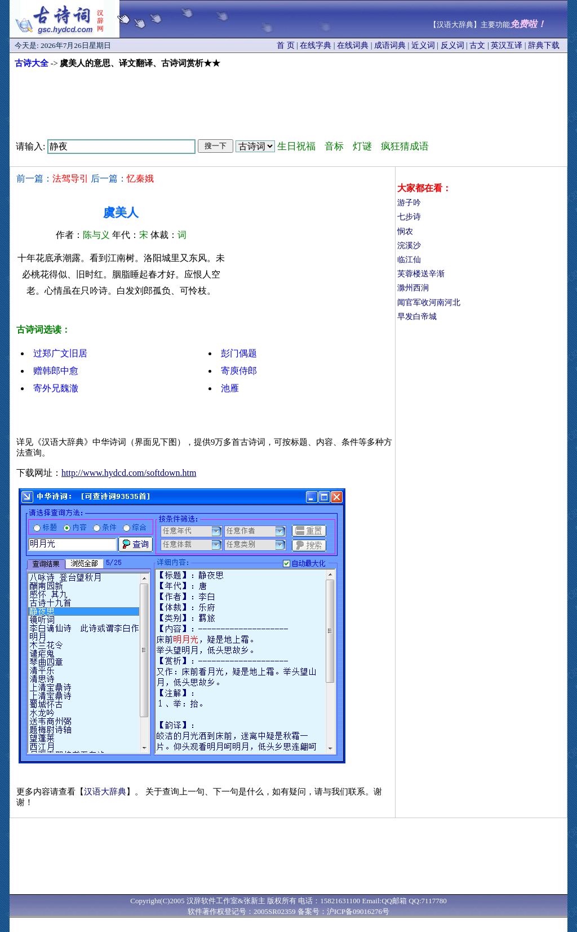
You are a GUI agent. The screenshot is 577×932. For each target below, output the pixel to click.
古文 (477, 45)
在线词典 (353, 45)
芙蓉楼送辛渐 (421, 274)
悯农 (405, 231)
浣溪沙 (409, 245)
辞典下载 (544, 45)
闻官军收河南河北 (428, 302)
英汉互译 (506, 45)
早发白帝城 (417, 316)
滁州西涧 (413, 288)
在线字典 (315, 45)
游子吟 (409, 202)
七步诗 (409, 217)
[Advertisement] (288, 99)
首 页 (286, 45)
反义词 (452, 45)
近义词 (423, 45)
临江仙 (409, 259)
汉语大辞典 (105, 791)
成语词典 (390, 45)
